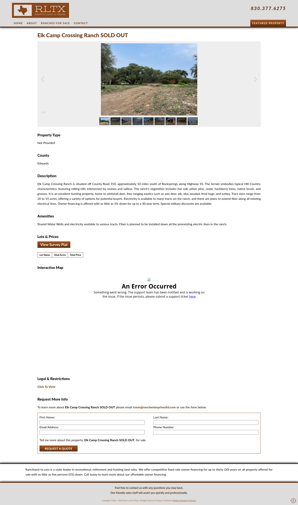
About (32, 23)
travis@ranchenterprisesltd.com (154, 407)
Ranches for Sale (55, 23)
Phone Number (163, 427)
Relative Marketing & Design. (184, 500)
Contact (81, 23)
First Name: (47, 417)
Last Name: (160, 417)
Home (18, 23)
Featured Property (268, 23)
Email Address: (49, 427)
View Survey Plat (54, 244)
